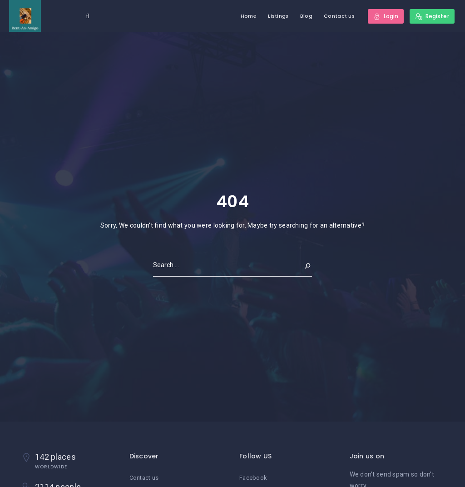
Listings (278, 16)
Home (249, 16)
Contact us (339, 16)
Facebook (253, 477)
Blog (306, 16)
